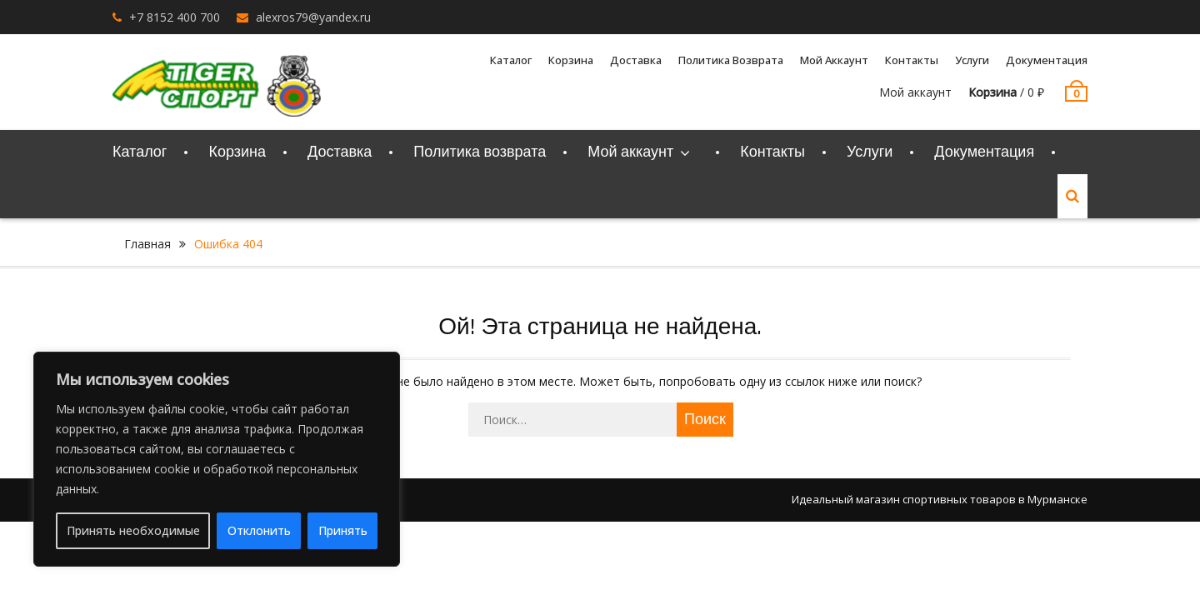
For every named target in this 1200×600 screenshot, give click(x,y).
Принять (343, 530)
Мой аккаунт (834, 60)
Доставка (636, 60)
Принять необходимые (133, 530)
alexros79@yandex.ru (313, 17)
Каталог (511, 60)
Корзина (570, 60)
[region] (216, 459)
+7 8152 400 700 (174, 17)
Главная (147, 244)
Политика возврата (730, 60)
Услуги (972, 60)
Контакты (911, 60)
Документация (1047, 60)
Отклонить (259, 530)
